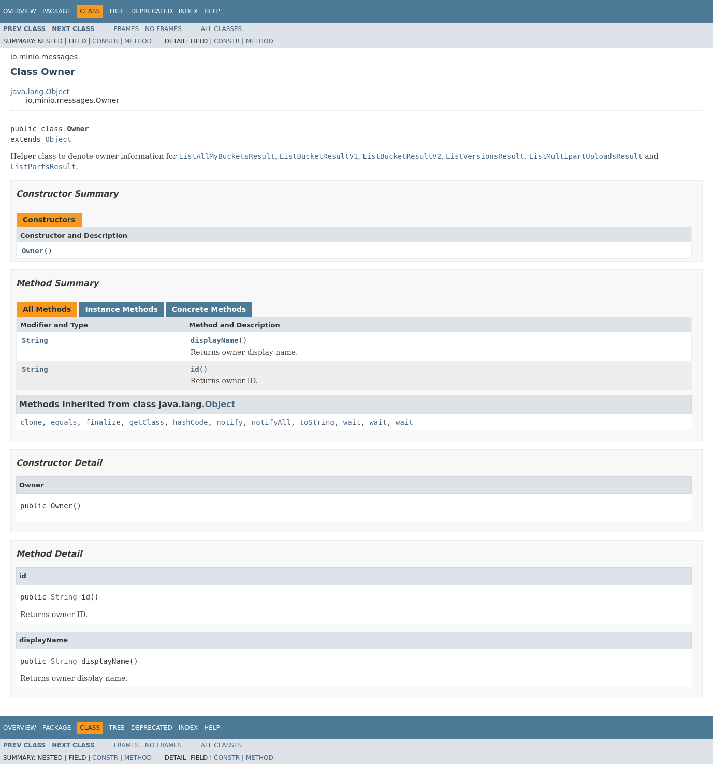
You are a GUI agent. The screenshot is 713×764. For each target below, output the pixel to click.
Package (56, 11)
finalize (102, 422)
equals (64, 422)
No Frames (163, 29)
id (195, 369)
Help (212, 11)
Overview (19, 11)
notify (229, 422)
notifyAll (271, 422)
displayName (215, 340)
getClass (146, 422)
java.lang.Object (39, 91)
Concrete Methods (209, 309)
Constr (105, 41)
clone (31, 422)
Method (138, 41)
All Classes (221, 29)
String (35, 340)
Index (188, 11)
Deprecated (151, 11)
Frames (126, 29)
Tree (117, 11)
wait (352, 422)
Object (58, 139)
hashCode (190, 422)
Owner (32, 251)
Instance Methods (121, 309)
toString (317, 422)
